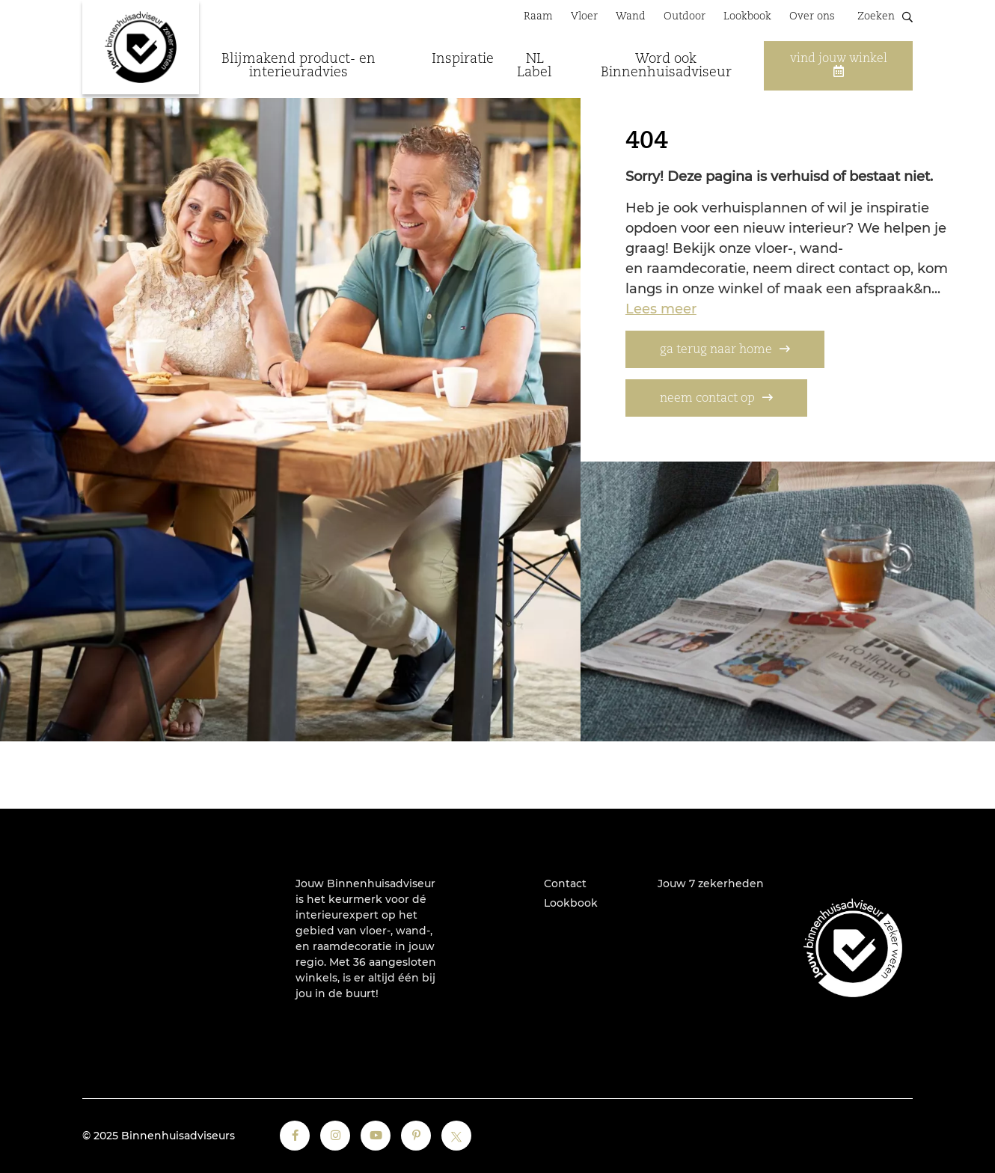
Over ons (812, 16)
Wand (631, 16)
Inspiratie (463, 59)
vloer (373, 930)
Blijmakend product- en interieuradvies (298, 65)
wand (411, 930)
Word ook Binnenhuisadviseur (666, 65)
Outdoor (684, 16)
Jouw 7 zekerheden (711, 883)
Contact (565, 883)
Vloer (584, 16)
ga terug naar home (716, 350)
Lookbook (747, 16)
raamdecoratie (352, 946)
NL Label (534, 65)
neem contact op (707, 399)
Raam (538, 16)
